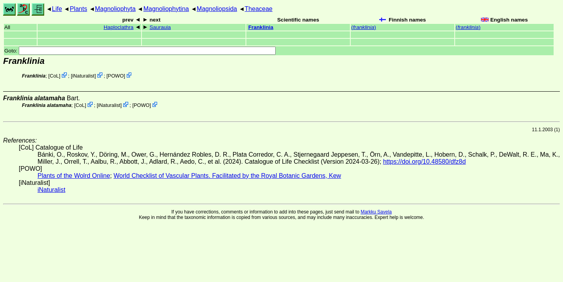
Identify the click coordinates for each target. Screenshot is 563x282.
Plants (78, 8)
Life (57, 8)
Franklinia (260, 27)
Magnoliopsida (217, 8)
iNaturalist (83, 76)
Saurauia (159, 27)
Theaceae (259, 8)
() (363, 27)
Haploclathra (118, 27)
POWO (116, 76)
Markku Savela (375, 212)
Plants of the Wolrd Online (74, 175)
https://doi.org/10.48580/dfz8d (424, 161)
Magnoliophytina (166, 8)
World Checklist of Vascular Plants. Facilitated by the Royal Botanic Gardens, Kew (227, 175)
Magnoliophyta (115, 8)
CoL (54, 76)
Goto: (140, 51)
